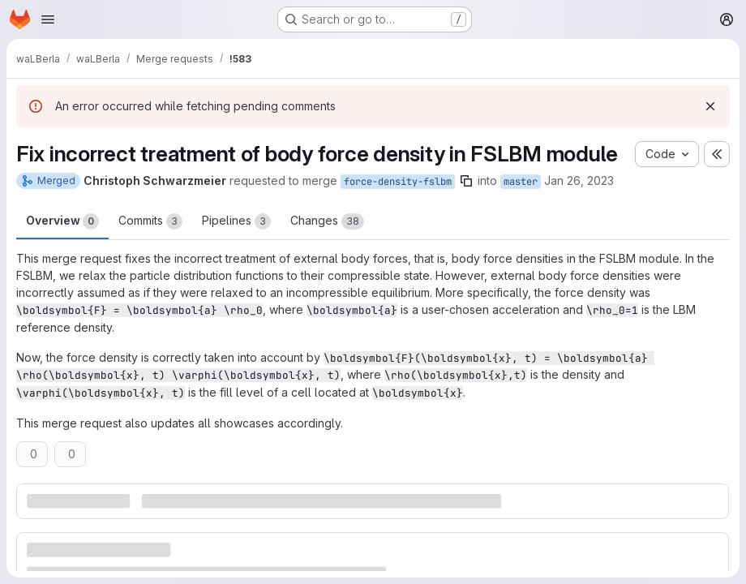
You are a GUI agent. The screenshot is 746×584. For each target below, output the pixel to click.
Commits (150, 221)
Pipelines (236, 221)
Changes (327, 221)
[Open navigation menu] (48, 19)
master (521, 181)
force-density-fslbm (398, 181)
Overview (62, 221)
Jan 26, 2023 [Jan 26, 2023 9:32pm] (579, 180)
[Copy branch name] (466, 181)
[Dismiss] (710, 106)
